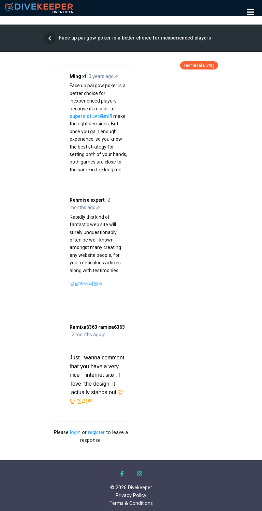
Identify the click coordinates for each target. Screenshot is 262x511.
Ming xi (78, 76)
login (75, 432)
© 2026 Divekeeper (131, 488)
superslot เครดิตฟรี (91, 116)
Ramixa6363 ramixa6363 (97, 327)
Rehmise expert (87, 200)
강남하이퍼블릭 (86, 283)
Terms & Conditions (131, 503)
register (96, 432)
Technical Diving (199, 65)
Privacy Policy (131, 495)
